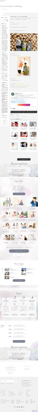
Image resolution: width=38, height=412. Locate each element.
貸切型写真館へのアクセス (5, 62)
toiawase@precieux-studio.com (10, 369)
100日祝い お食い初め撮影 (5, 35)
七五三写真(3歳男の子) (18, 19)
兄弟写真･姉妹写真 (4, 54)
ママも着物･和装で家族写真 (5, 55)
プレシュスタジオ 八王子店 (27, 18)
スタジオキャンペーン (4, 68)
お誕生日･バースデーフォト (5, 38)
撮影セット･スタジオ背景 (4, 67)
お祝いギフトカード (19, 399)
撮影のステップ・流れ (3, 399)
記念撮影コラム (13, 400)
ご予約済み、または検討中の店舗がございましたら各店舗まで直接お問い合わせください (10, 367)
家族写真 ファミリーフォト (5, 53)
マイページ (27, 399)
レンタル (5, 21)
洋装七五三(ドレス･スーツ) (5, 28)
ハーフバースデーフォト (4, 39)
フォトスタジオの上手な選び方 (25, 385)
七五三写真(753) (12, 19)
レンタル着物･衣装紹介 (4, 64)
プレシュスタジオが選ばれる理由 (5, 400)
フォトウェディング (4, 52)
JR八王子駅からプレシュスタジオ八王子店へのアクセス (18, 100)
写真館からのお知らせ (4, 61)
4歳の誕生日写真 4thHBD (4, 43)
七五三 (2, 21)
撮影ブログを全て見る (4, 25)
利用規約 (31, 402)
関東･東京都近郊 (27, 391)
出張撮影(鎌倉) (18, 400)
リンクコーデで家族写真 (4, 56)
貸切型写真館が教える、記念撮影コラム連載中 (5, 117)
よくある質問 (12, 401)
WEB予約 (27, 400)
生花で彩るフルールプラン (5, 65)
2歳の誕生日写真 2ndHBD (5, 41)
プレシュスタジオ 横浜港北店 (5, 80)
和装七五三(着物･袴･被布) (5, 27)
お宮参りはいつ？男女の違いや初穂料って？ (27, 381)
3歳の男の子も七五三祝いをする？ (26, 383)
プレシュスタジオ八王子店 (20, 83)
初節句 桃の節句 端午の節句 (5, 37)
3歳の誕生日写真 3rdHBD (4, 42)
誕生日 (7, 21)
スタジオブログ (13, 399)
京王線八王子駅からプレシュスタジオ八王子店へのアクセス (18, 101)
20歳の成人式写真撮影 (4, 49)
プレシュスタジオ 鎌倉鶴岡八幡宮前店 (5, 77)
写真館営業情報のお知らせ (5, 63)
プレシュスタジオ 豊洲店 (4, 75)
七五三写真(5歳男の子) (24, 19)
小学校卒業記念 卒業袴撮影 (5, 48)
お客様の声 (27, 401)
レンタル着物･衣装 (3, 401)
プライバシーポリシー (33, 400)
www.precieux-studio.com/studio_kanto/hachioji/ (30, 106)
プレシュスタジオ (3, 79)
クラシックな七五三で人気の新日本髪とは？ (27, 384)
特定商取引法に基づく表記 (33, 401)
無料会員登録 (18, 402)
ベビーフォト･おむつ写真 (4, 36)
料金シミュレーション (3, 402)
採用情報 (31, 399)
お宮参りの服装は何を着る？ (25, 382)
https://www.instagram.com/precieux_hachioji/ (23, 85)
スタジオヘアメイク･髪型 (4, 66)
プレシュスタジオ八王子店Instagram (24, 105)
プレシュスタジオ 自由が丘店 (5, 74)
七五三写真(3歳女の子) (4, 29)
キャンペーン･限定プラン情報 (20, 401)
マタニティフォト (4, 51)
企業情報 (27, 402)
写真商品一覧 (12, 402)
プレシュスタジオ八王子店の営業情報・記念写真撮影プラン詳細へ (19, 99)
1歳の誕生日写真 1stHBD (4, 40)
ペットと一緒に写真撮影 (4, 50)
